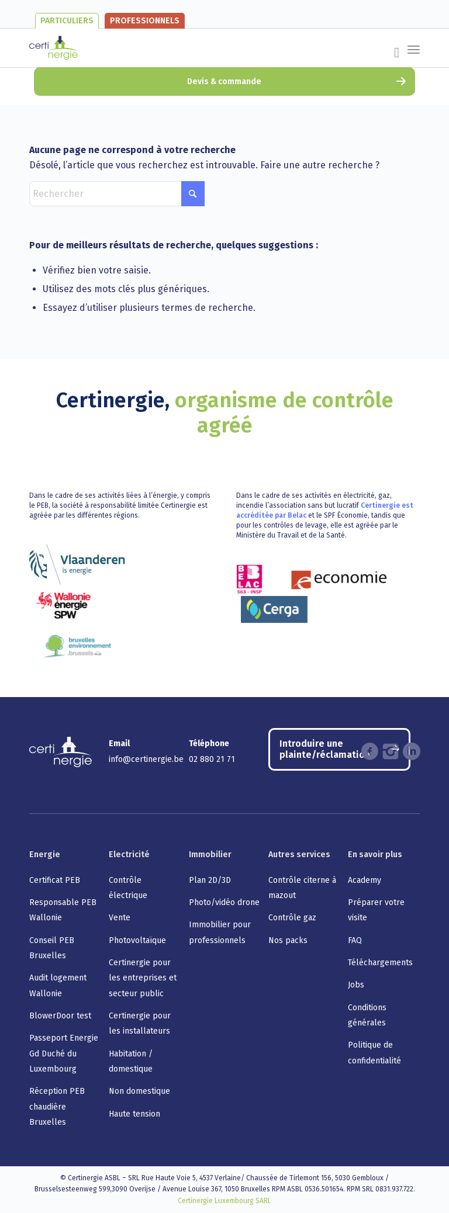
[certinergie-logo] (53, 48)
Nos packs (288, 940)
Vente (119, 918)
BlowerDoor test (60, 1016)
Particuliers (67, 21)
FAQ (355, 940)
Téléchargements (380, 963)
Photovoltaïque (137, 940)
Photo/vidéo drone (224, 902)
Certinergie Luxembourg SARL (224, 1201)
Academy (364, 880)
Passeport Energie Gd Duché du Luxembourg (63, 1053)
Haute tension (134, 1114)
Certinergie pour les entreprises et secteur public (143, 978)
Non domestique (139, 1091)
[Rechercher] (117, 193)
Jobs (356, 985)
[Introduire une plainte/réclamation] (339, 749)
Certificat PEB (54, 880)
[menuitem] (390, 55)
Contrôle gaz (292, 918)
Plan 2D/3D (210, 880)
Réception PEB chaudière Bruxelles (57, 1106)
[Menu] (413, 42)
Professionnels (144, 21)
